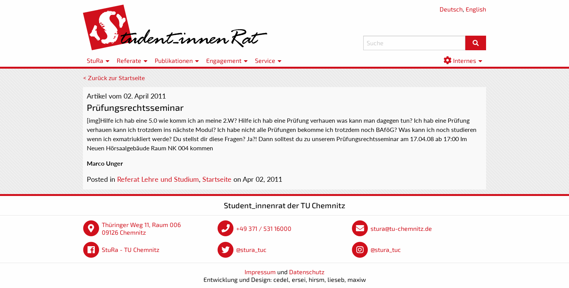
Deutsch (451, 9)
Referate (129, 60)
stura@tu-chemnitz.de (401, 228)
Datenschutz (306, 271)
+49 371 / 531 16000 (263, 228)
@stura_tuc (251, 249)
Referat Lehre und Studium (158, 179)
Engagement (223, 60)
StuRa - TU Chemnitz (130, 249)
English (476, 9)
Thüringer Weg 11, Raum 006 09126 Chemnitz (141, 228)
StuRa (95, 60)
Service (265, 60)
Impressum (260, 271)
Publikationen (174, 60)
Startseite (217, 179)
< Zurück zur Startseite (114, 77)
